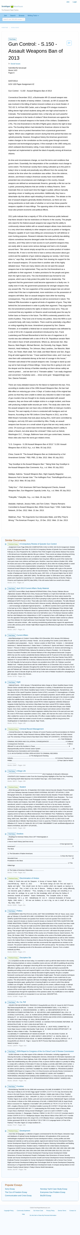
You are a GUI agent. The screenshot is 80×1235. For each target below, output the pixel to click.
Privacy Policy (50, 1210)
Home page (5, 27)
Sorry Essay (10, 1189)
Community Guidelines (23, 1210)
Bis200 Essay (45, 1196)
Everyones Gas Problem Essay (52, 1192)
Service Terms (62, 1210)
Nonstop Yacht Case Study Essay (53, 1189)
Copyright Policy (9, 1210)
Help (23, 1214)
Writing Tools (32, 15)
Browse (21, 15)
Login (75, 2)
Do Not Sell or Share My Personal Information (43, 1215)
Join (67, 2)
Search (12, 15)
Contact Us (72, 1210)
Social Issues (15, 27)
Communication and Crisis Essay (18, 1196)
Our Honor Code (38, 1210)
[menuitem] (68, 2)
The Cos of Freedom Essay (16, 1192)
